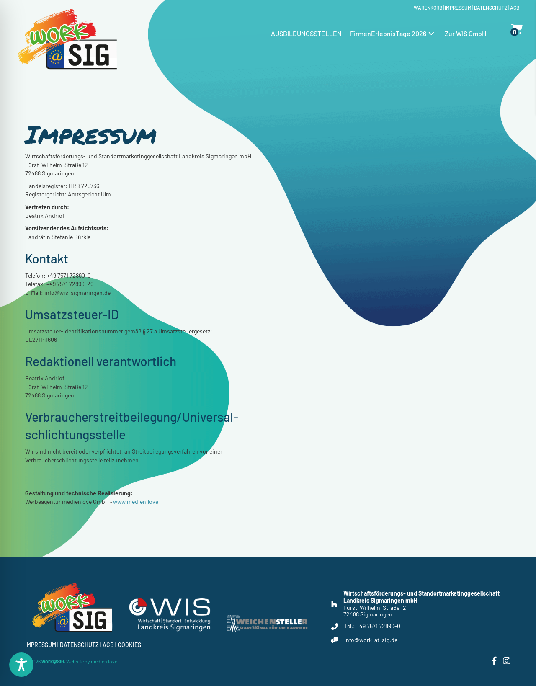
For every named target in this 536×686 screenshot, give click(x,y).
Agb (514, 7)
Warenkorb (428, 7)
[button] (431, 33)
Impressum (458, 7)
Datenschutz (491, 7)
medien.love (104, 661)
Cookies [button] (129, 644)
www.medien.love (135, 516)
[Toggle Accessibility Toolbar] (21, 665)
